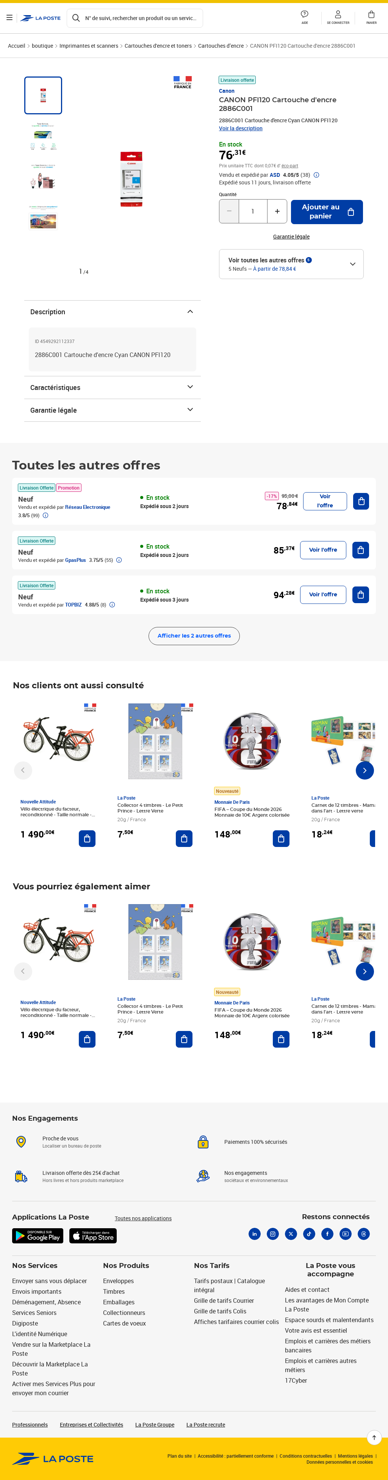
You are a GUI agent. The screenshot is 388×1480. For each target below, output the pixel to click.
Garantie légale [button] (291, 236)
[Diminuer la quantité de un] (229, 211)
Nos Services (35, 1266)
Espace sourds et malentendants (329, 1320)
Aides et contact (307, 1289)
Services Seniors (34, 1312)
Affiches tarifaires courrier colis (236, 1322)
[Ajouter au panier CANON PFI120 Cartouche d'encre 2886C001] (327, 212)
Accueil (16, 45)
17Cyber (296, 1380)
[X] (291, 1234)
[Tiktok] (309, 1234)
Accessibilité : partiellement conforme (236, 1456)
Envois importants (36, 1291)
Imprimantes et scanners (88, 45)
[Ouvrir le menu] (10, 18)
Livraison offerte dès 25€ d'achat (81, 1172)
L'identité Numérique (39, 1334)
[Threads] (364, 1234)
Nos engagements (245, 1172)
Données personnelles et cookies (340, 1462)
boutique (42, 45)
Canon (227, 90)
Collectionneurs (124, 1312)
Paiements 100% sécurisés (255, 1141)
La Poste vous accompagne (330, 1270)
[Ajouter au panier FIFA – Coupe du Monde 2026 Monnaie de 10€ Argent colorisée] (281, 839)
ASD (275, 175)
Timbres (114, 1291)
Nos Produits (126, 1266)
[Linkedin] (255, 1234)
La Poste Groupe (154, 1424)
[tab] (43, 95)
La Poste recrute (205, 1424)
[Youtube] (346, 1234)
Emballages (119, 1302)
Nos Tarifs (212, 1266)
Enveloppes (118, 1281)
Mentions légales (355, 1456)
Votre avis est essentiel (316, 1330)
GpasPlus (75, 560)
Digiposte (25, 1323)
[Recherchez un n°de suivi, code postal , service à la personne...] (136, 18)
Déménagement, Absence (46, 1302)
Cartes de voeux (124, 1323)
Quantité (227, 194)
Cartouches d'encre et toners (158, 45)
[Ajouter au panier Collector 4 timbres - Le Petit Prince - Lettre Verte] (184, 839)
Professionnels (30, 1424)
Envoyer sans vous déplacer (49, 1281)
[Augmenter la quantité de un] (277, 211)
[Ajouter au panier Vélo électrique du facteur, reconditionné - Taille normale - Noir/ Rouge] (87, 839)
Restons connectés (336, 1217)
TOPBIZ (73, 604)
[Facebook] (327, 1234)
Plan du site (179, 1456)
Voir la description (241, 128)
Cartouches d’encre (221, 45)
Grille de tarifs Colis (220, 1311)
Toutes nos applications (143, 1218)
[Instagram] (273, 1234)
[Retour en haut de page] (374, 1437)
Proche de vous (60, 1138)
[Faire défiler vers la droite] (365, 770)
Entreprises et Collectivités (91, 1424)
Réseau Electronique (87, 507)
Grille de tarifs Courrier (224, 1300)
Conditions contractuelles (306, 1456)
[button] (304, 18)
